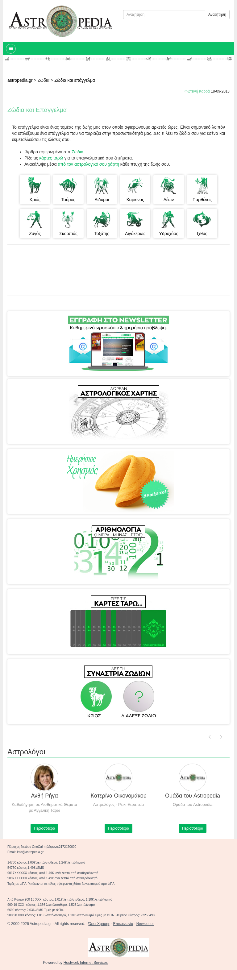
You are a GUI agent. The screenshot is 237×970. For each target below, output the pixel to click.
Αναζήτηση (217, 14)
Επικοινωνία (123, 924)
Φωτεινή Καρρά (197, 91)
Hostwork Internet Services (86, 962)
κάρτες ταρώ (51, 157)
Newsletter (145, 924)
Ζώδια (77, 151)
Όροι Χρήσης (99, 924)
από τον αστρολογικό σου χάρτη (88, 164)
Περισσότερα (44, 828)
